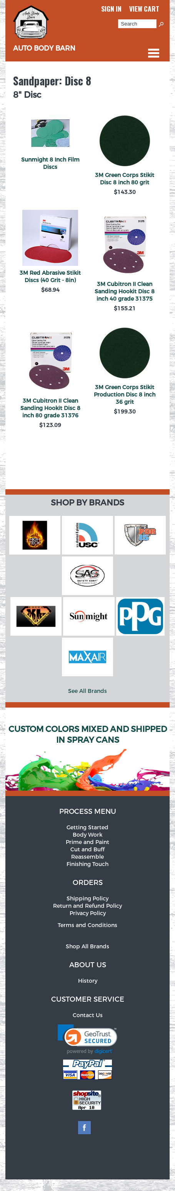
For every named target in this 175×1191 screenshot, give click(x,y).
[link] (87, 1039)
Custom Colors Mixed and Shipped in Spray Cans (87, 734)
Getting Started (87, 827)
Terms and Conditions (87, 925)
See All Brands (87, 691)
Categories (153, 52)
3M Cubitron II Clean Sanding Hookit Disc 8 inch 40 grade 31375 (125, 292)
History (87, 981)
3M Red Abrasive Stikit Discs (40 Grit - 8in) (50, 276)
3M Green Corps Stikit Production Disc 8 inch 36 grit (124, 395)
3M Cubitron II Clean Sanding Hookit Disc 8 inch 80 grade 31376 (50, 408)
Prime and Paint (87, 842)
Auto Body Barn (44, 44)
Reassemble (87, 857)
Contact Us (88, 1015)
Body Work (87, 835)
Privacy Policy (88, 913)
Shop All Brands (87, 946)
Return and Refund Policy (87, 906)
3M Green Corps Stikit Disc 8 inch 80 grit (124, 179)
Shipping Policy (87, 898)
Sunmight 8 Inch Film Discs (50, 163)
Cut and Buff (87, 849)
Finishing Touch (87, 864)
